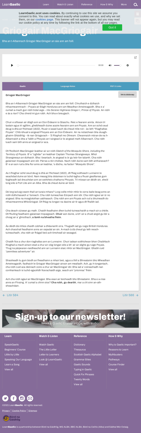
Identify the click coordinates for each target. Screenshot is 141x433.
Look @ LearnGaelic (50, 359)
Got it (112, 27)
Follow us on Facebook (13, 398)
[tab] (22, 86)
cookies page (44, 19)
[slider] (56, 65)
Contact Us (30, 398)
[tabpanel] (70, 190)
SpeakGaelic (12, 344)
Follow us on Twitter (5, 398)
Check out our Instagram (22, 398)
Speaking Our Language (18, 359)
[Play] (12, 65)
